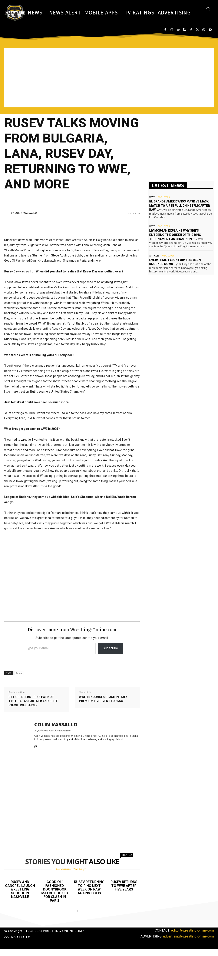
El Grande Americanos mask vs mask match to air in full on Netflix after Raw (179, 205)
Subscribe (110, 648)
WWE (152, 197)
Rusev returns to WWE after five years (123, 885)
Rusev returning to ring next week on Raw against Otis (89, 887)
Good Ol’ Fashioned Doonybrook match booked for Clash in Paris (54, 891)
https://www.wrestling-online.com (52, 730)
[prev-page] (66, 911)
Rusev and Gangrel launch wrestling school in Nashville (20, 889)
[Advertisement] (109, 77)
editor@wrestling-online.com (192, 930)
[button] (208, 8)
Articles (154, 255)
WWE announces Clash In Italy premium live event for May (103, 699)
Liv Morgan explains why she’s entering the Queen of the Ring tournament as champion (175, 235)
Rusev (19, 673)
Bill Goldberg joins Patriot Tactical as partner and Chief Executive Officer (33, 701)
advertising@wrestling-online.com (188, 936)
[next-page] (76, 911)
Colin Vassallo (25, 213)
